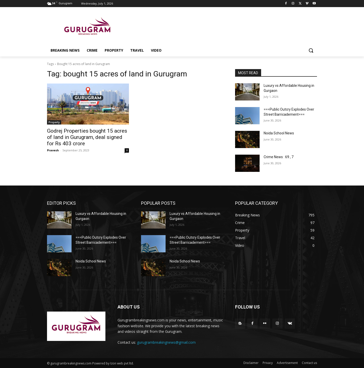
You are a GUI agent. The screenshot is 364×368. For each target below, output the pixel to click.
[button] (311, 50)
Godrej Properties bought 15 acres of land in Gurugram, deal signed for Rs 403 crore (87, 137)
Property (54, 122)
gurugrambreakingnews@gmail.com (166, 342)
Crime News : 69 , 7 (278, 157)
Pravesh (53, 150)
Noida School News (279, 133)
